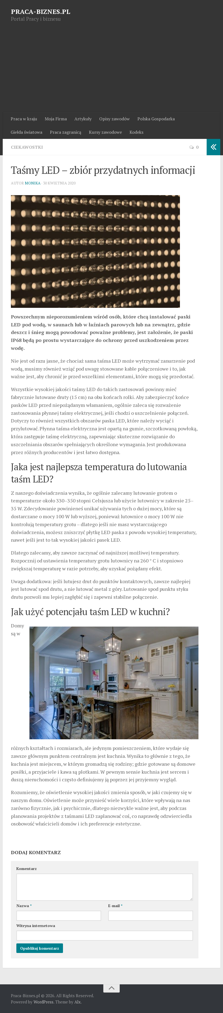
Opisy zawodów (114, 119)
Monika (33, 183)
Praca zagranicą (65, 132)
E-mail (115, 905)
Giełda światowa (26, 132)
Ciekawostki (27, 147)
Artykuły (83, 119)
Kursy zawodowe (105, 132)
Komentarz (26, 868)
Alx (77, 1002)
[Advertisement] (111, 71)
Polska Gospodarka (156, 119)
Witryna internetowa (35, 925)
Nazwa (24, 905)
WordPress (43, 1002)
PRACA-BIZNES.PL (40, 11)
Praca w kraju (24, 119)
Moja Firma (56, 119)
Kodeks (136, 132)
